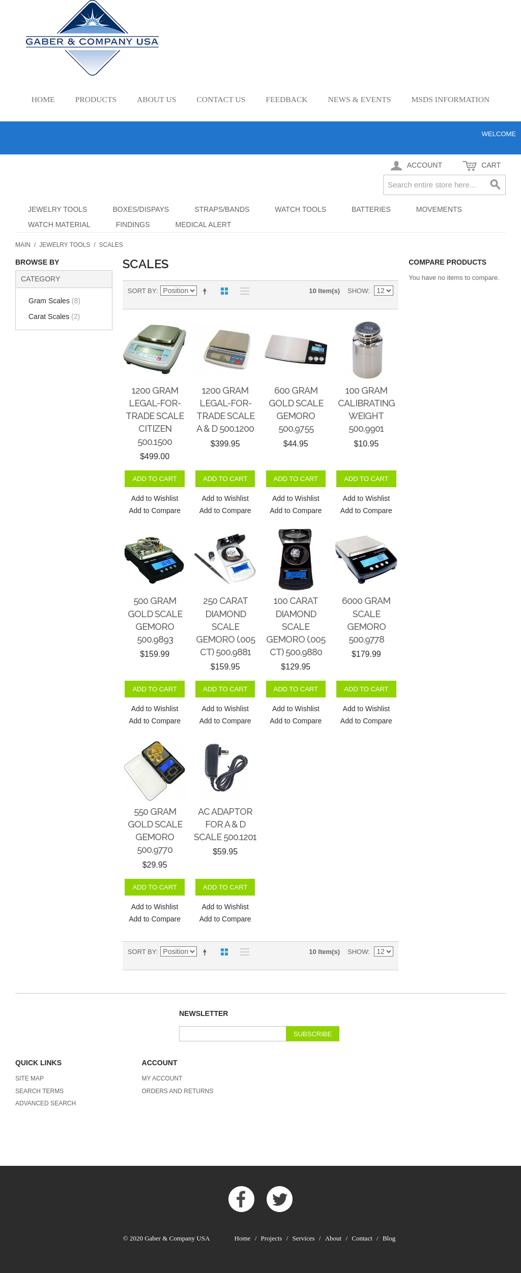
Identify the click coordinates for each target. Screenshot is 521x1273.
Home (43, 99)
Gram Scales (54, 301)
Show (358, 291)
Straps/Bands (221, 209)
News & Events (359, 99)
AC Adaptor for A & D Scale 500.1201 (225, 824)
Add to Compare (155, 510)
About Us (156, 99)
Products (96, 99)
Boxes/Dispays (140, 209)
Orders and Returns (178, 1091)
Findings (133, 224)
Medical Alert (203, 224)
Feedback (286, 99)
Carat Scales (54, 316)
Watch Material (59, 224)
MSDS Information (450, 99)
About (333, 1238)
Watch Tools (300, 209)
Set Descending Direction (206, 291)
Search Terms (39, 1091)
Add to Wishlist (155, 498)
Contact (362, 1238)
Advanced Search (45, 1103)
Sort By (142, 291)
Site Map (29, 1078)
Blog (389, 1238)
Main (23, 244)
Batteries (371, 209)
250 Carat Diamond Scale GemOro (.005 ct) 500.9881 (225, 626)
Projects (271, 1238)
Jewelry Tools (57, 209)
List (242, 291)
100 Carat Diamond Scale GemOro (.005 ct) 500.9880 (295, 626)
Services (304, 1238)
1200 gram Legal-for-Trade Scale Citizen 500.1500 (155, 416)
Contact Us (220, 99)
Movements (439, 209)
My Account (162, 1078)
